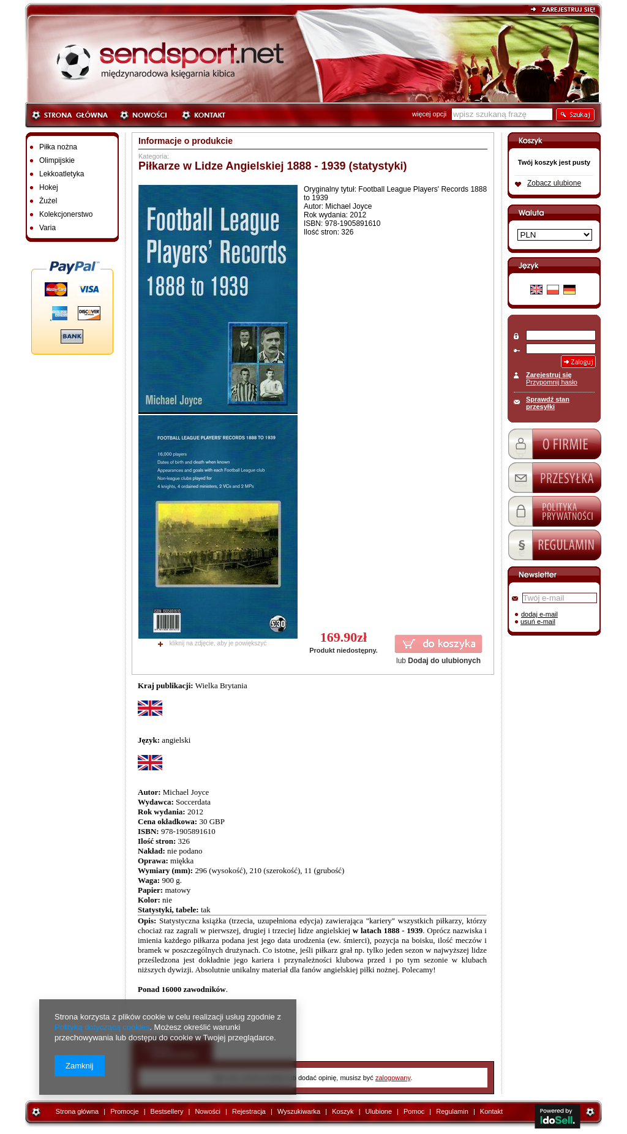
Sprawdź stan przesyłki (547, 403)
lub (438, 660)
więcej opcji (429, 114)
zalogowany (392, 1077)
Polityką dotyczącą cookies (101, 1027)
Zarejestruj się (549, 374)
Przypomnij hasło (551, 382)
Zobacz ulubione (554, 183)
